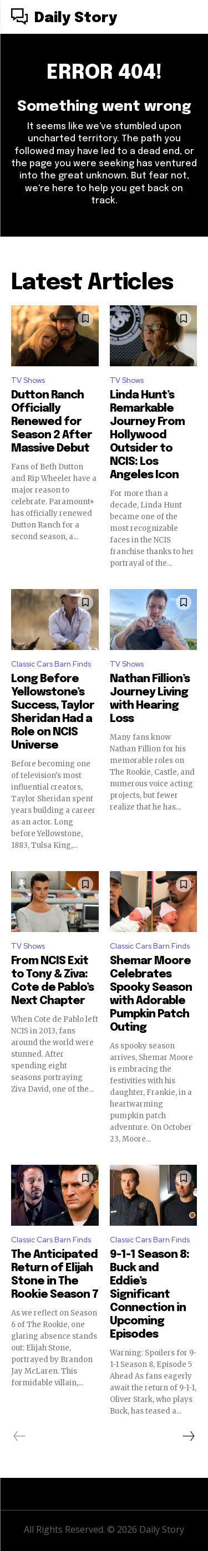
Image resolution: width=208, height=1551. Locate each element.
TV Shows (28, 380)
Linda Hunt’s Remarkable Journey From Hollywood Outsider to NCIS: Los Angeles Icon (147, 435)
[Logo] (64, 18)
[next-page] (188, 1436)
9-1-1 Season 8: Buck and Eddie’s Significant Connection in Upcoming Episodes (149, 1294)
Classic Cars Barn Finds (51, 664)
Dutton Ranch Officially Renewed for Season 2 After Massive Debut (51, 422)
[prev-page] (19, 1436)
